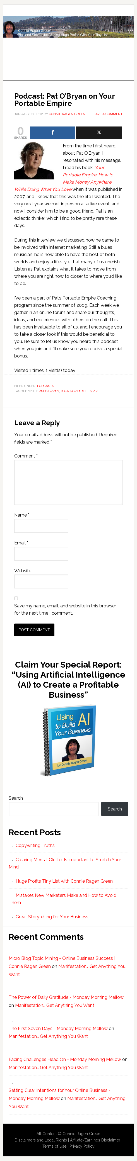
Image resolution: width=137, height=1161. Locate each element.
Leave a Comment (107, 114)
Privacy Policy (82, 1146)
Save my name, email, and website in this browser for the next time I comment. (65, 609)
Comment (26, 456)
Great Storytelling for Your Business (52, 916)
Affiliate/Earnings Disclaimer (95, 1140)
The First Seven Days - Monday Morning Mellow (58, 1028)
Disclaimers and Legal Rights (41, 1140)
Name (21, 515)
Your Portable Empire (80, 391)
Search (16, 798)
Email (21, 543)
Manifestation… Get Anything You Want (54, 1005)
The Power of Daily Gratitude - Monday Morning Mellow (66, 997)
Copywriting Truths (35, 845)
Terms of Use (54, 1146)
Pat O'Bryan (49, 391)
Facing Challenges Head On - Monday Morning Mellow (65, 1059)
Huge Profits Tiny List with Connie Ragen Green (68, 37)
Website (22, 570)
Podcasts (45, 386)
